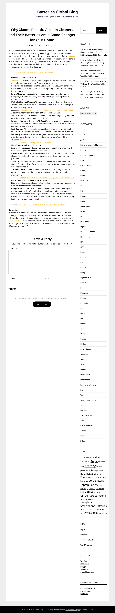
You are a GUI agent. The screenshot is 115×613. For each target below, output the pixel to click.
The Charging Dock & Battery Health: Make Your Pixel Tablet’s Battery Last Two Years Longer (92, 94)
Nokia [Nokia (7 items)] (82, 492)
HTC (82, 247)
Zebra (82, 441)
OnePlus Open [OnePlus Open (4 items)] (98, 492)
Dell (81, 186)
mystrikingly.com (87, 572)
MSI (81, 308)
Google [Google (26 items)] (89, 470)
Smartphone (85, 380)
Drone (82, 201)
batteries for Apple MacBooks (91, 145)
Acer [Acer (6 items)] (84, 457)
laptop (82, 272)
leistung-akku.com (87, 588)
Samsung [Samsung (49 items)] (100, 495)
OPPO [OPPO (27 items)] (83, 495)
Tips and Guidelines (88, 400)
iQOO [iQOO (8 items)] (104, 477)
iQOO (82, 262)
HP (81, 242)
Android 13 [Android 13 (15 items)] (98, 457)
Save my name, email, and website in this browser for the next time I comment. (42, 304)
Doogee (83, 196)
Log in (82, 529)
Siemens (83, 369)
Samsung (84, 354)
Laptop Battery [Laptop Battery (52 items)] (89, 485)
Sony (82, 390)
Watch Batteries (86, 426)
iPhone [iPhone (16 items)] (83, 477)
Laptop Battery (86, 278)
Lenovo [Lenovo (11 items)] (83, 488)
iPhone (83, 257)
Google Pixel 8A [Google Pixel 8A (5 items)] (98, 471)
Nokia (82, 318)
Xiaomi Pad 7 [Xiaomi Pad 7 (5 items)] (103, 513)
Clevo (82, 175)
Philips (83, 344)
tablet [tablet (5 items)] (102, 509)
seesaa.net (84, 569)
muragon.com (85, 591)
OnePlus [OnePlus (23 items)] (89, 491)
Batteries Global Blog (57, 11)
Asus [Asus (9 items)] (82, 466)
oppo (82, 329)
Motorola (84, 303)
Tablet (82, 395)
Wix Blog (83, 561)
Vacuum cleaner (86, 415)
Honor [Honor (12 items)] (83, 474)
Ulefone (83, 410)
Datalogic (84, 181)
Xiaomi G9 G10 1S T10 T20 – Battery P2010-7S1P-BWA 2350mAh (43, 210)
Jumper (83, 267)
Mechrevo (84, 293)
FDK (82, 216)
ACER (82, 130)
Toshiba (83, 405)
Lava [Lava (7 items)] (100, 485)
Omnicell (83, 323)
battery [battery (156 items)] (90, 466)
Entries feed (85, 535)
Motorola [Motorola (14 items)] (100, 488)
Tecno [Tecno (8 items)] (82, 513)
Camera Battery (86, 165)
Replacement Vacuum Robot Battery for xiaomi (36, 72)
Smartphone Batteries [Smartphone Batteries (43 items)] (93, 506)
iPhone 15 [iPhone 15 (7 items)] (90, 477)
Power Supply (85, 349)
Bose (82, 160)
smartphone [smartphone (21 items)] (86, 502)
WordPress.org (86, 545)
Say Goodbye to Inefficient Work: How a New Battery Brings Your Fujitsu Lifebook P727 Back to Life (93, 52)
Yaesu (82, 436)
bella (55, 45)
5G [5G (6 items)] (81, 457)
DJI (81, 191)
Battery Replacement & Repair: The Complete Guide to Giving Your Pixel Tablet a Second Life (92, 63)
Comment (13, 254)
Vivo (82, 420)
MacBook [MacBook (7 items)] (92, 489)
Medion (83, 298)
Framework (84, 221)
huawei (83, 252)
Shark (82, 364)
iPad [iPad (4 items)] (100, 474)
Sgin (82, 359)
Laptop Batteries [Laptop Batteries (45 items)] (96, 480)
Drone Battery (85, 206)
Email (46, 284)
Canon (82, 170)
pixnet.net (84, 594)
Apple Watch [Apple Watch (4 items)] (102, 461)
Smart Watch (85, 374)
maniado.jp (84, 564)
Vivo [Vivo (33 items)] (87, 512)
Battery (83, 150)
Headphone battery (87, 232)
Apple (82, 135)
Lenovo (83, 283)
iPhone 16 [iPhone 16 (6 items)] (97, 477)
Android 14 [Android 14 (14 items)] (85, 461)
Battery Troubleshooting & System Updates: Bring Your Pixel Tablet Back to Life (93, 84)
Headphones (85, 237)
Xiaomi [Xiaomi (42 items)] (94, 512)
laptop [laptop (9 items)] (82, 481)
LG (81, 288)
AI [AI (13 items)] (87, 457)
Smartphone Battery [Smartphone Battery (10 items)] (88, 509)
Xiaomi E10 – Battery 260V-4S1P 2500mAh (36, 145)
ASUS (82, 140)
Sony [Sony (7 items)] (98, 510)
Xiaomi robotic (17, 80)
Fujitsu (83, 226)
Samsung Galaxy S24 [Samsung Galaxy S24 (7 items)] (87, 499)
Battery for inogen (87, 155)
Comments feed (86, 540)
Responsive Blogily (73, 610)
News (82, 313)
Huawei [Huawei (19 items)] (89, 473)
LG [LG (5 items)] (87, 489)
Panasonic (84, 339)
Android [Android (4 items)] (90, 457)
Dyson (82, 211)
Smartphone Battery (88, 385)
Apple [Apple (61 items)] (94, 461)
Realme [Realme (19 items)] (90, 495)
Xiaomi (12, 59)
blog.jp (83, 566)
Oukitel (83, 334)
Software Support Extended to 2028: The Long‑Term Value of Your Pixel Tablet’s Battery (92, 73)
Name (12, 284)
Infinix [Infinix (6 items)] (96, 474)
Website (12, 294)
